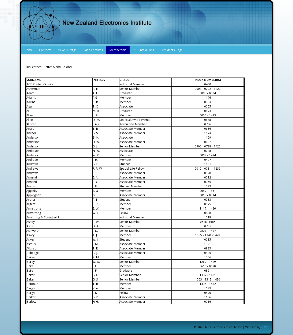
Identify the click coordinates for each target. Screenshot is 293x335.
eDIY (264, 327)
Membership (117, 50)
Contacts (45, 50)
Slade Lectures (93, 50)
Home (28, 50)
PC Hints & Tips (143, 50)
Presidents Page (171, 50)
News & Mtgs (67, 50)
